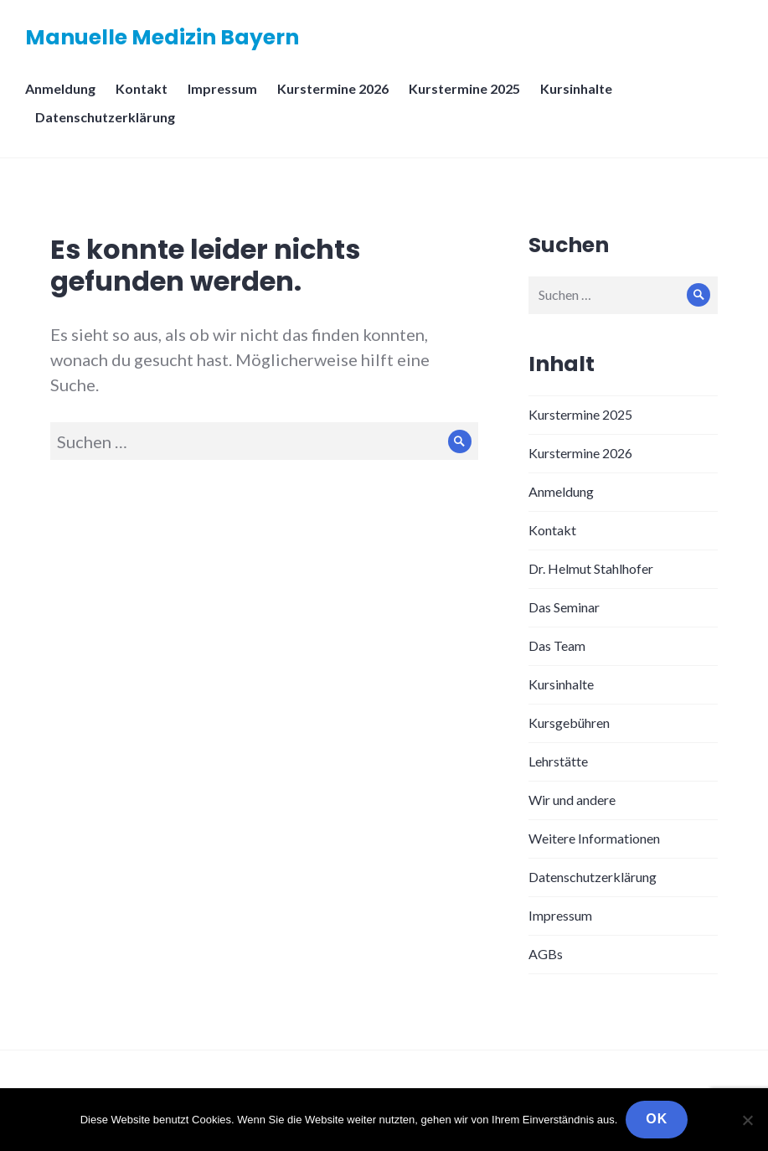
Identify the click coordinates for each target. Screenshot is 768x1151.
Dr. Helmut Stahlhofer (590, 568)
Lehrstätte (558, 761)
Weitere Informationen (594, 838)
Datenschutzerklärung (105, 117)
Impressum (222, 88)
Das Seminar (564, 607)
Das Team (556, 645)
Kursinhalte (576, 88)
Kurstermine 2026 (333, 88)
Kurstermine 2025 (464, 88)
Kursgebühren (569, 722)
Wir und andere (572, 800)
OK (656, 1119)
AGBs (545, 954)
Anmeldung (60, 88)
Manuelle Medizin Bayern (162, 37)
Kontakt (142, 88)
